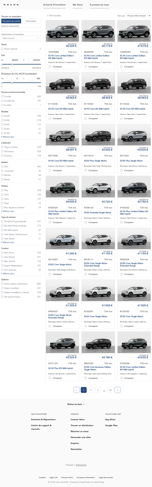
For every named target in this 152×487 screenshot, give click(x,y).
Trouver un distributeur (82, 425)
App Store (110, 419)
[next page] (104, 391)
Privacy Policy (67, 477)
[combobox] (2, 38)
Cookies (42, 477)
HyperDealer (85, 482)
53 (110, 390)
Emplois (75, 443)
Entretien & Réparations (43, 419)
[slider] (1, 64)
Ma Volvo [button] (78, 4)
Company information (86, 477)
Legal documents (106, 477)
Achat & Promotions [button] (54, 4)
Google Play (111, 425)
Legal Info (53, 477)
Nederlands (81, 465)
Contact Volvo (78, 419)
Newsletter (76, 449)
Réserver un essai (80, 431)
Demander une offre (81, 437)
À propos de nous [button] (99, 4)
